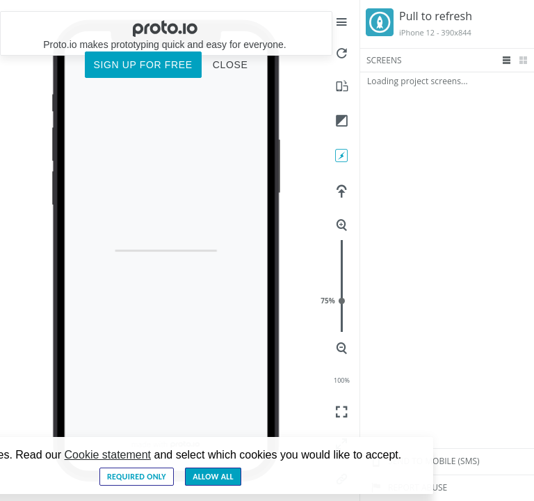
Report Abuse (406, 488)
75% (342, 301)
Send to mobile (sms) (423, 461)
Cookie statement (108, 455)
